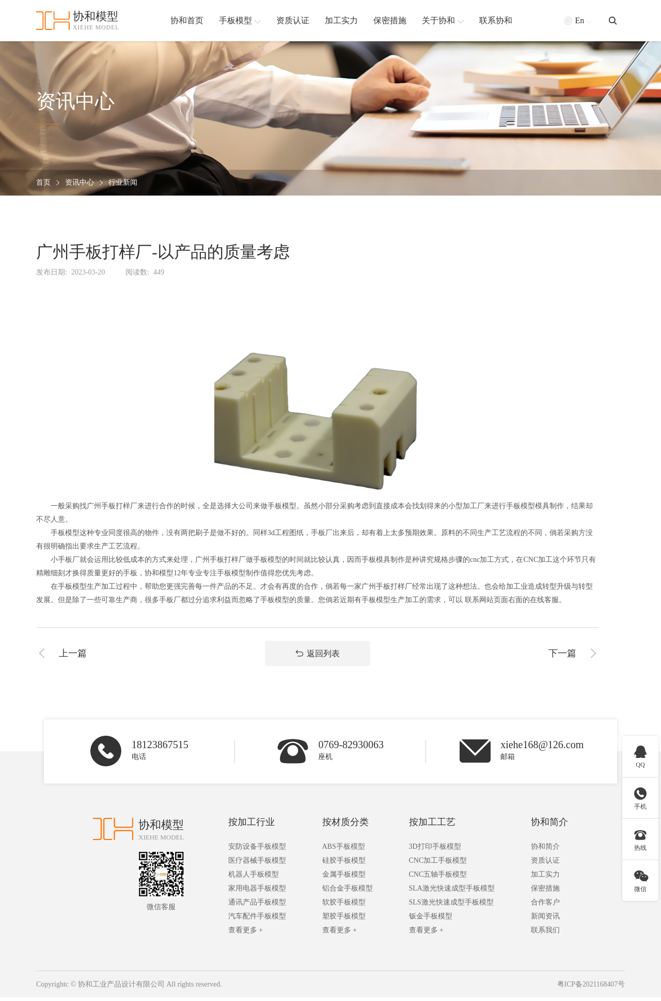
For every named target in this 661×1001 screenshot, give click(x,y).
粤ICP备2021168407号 (590, 988)
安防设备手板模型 (257, 850)
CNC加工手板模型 (438, 864)
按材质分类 (345, 825)
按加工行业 (251, 825)
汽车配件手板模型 (257, 920)
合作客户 (545, 906)
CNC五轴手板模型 (438, 878)
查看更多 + (245, 934)
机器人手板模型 (253, 878)
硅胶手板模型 (344, 864)
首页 (43, 183)
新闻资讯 (545, 920)
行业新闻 (122, 183)
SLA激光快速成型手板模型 (452, 892)
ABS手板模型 (343, 850)
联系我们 (545, 934)
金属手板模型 (344, 878)
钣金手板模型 (430, 920)
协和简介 (549, 825)
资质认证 (545, 864)
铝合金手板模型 (347, 892)
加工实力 (545, 878)
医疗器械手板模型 (257, 864)
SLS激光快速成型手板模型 (451, 906)
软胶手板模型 (344, 906)
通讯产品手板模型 (257, 906)
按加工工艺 (432, 825)
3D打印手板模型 (435, 850)
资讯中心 (79, 183)
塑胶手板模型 (344, 920)
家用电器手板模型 (257, 892)
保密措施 (545, 892)
